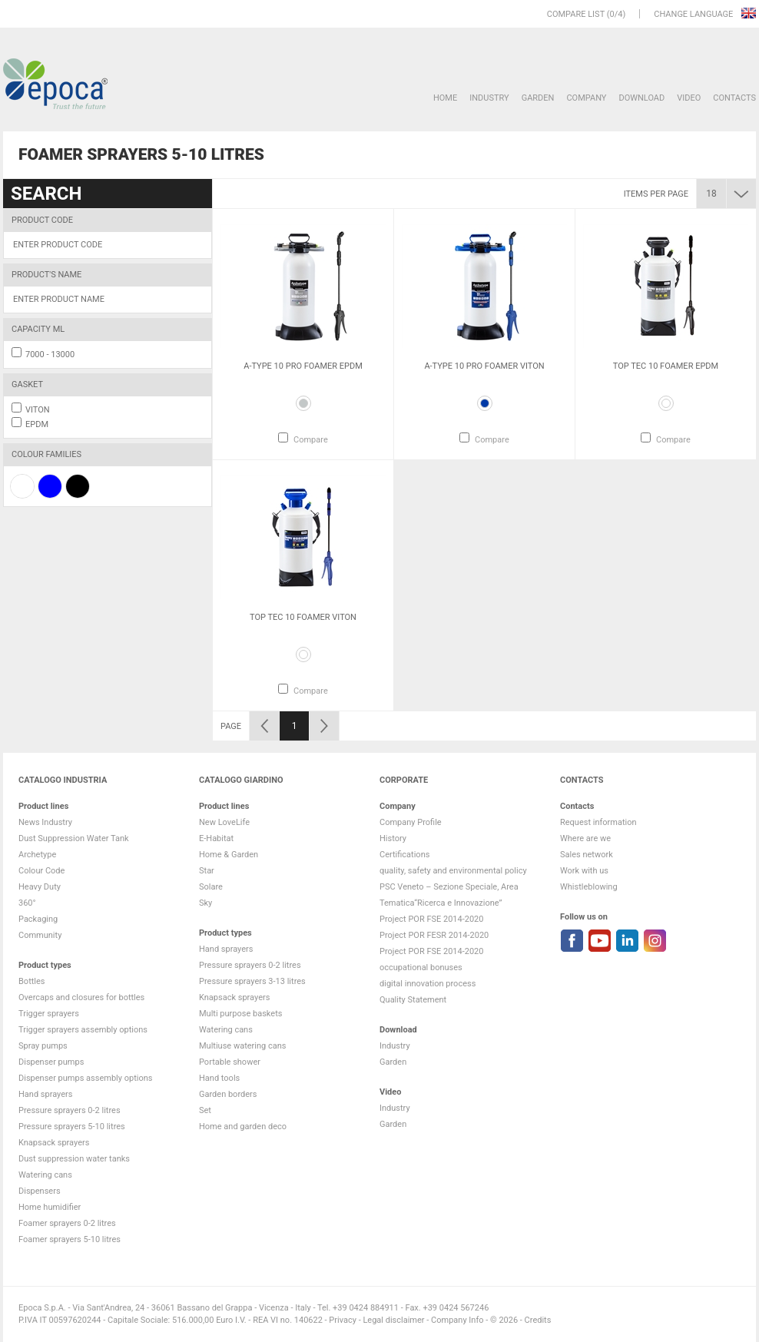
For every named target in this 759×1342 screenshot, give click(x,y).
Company (586, 98)
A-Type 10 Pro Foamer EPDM (303, 366)
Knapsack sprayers (53, 1143)
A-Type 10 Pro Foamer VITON (484, 366)
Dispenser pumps (51, 1062)
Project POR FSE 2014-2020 (432, 919)
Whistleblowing (589, 887)
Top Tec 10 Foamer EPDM (665, 366)
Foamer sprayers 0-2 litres (67, 1223)
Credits (538, 1320)
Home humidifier (49, 1207)
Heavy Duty (39, 887)
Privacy (342, 1320)
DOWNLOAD (641, 98)
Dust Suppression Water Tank (73, 838)
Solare (211, 887)
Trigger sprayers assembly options (82, 1030)
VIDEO (689, 98)
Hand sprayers (45, 1094)
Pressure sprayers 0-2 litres (69, 1110)
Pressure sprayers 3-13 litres (252, 981)
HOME (445, 98)
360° (27, 903)
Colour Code (41, 871)
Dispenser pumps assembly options (85, 1078)
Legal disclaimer (393, 1320)
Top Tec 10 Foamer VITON (303, 617)
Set (205, 1110)
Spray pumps (43, 1046)
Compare (310, 440)
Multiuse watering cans (242, 1046)
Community (39, 935)
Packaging (38, 919)
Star (206, 871)
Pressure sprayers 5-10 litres (71, 1127)
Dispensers (39, 1191)
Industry (489, 98)
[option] (303, 334)
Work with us (584, 871)
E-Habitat (216, 838)
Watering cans (45, 1175)
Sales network (586, 855)
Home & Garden (228, 855)
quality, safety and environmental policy (453, 871)
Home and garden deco (243, 1127)
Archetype (37, 855)
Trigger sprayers (48, 1014)
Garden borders (228, 1094)
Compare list (576, 14)
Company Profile (411, 822)
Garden (538, 98)
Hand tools (219, 1078)
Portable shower (229, 1062)
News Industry (45, 822)
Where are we (585, 838)
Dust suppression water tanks (74, 1159)
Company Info (457, 1320)
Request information (598, 822)
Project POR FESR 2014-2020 (434, 935)
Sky (205, 903)
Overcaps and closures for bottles (81, 997)
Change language (694, 14)
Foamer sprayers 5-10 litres (69, 1239)
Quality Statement (413, 1000)
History (393, 838)
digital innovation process (428, 984)
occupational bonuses (421, 968)
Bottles (31, 981)
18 (711, 193)
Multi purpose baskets (240, 1014)
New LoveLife (224, 822)
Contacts (734, 98)
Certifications (404, 855)
